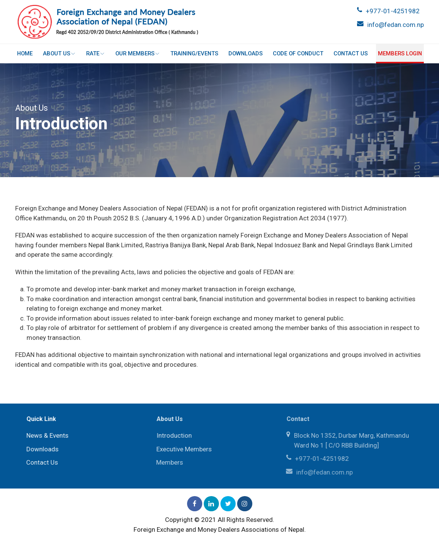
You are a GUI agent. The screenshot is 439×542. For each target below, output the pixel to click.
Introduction (172, 435)
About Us (59, 53)
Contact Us (350, 53)
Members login (400, 53)
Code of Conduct (298, 53)
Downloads (245, 53)
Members (168, 462)
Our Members (137, 53)
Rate (95, 53)
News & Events (46, 435)
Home (25, 53)
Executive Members (183, 449)
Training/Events (194, 53)
